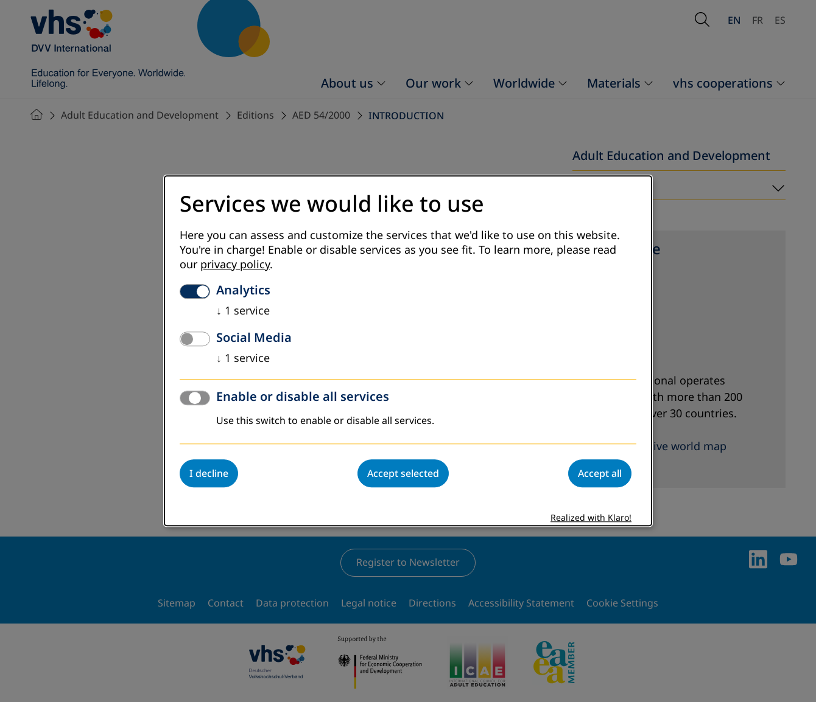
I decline (208, 474)
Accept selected (403, 474)
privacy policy (235, 265)
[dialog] (408, 351)
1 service (243, 311)
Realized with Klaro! (590, 518)
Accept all (600, 474)
